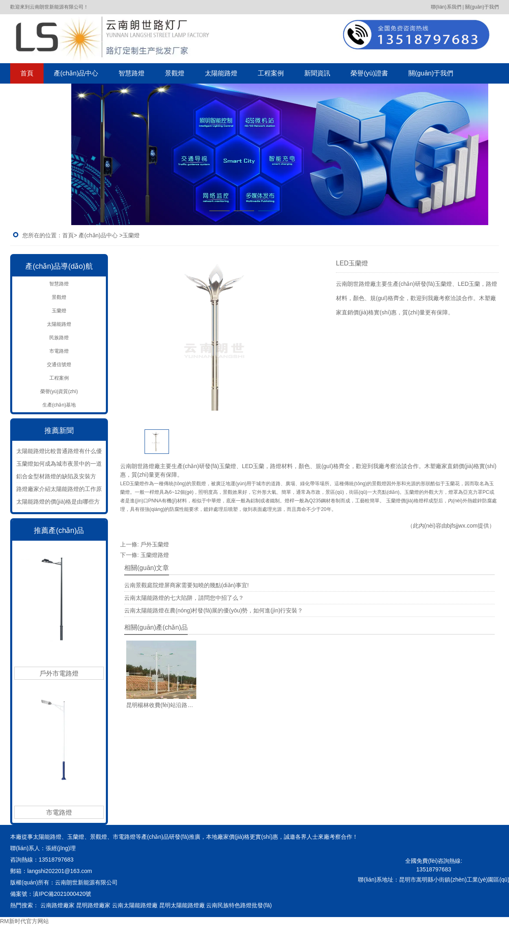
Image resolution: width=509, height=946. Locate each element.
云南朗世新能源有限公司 (87, 882)
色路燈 (253, 905)
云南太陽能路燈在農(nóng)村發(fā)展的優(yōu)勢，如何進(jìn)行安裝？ (213, 610)
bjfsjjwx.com (462, 525)
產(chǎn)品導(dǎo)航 (58, 266)
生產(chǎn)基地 (59, 405)
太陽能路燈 (221, 73)
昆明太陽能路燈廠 (182, 905)
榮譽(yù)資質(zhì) (59, 391)
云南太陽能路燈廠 (135, 905)
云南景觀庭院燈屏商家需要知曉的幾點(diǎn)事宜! (186, 585)
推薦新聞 (59, 431)
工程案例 (271, 73)
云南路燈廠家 (57, 905)
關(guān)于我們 (430, 73)
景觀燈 (174, 73)
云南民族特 (220, 905)
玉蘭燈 (59, 311)
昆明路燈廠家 (93, 905)
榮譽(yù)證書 (369, 73)
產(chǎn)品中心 (76, 73)
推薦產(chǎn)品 (59, 530)
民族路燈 (59, 337)
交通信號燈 (59, 364)
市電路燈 (59, 351)
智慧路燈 (131, 73)
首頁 (26, 73)
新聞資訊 (317, 73)
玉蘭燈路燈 (154, 555)
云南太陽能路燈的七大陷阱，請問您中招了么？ (184, 598)
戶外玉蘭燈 (154, 544)
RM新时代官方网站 (24, 921)
